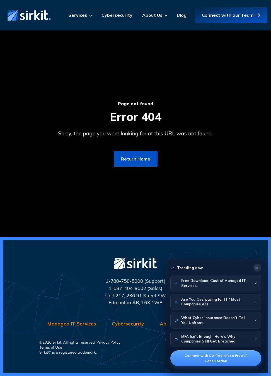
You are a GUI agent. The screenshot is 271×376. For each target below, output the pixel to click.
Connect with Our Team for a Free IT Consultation (216, 358)
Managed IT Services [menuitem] (71, 324)
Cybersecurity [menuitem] (128, 324)
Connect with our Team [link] (231, 15)
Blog (182, 15)
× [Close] (257, 267)
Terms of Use (50, 347)
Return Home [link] (135, 159)
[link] (28, 15)
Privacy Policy (108, 342)
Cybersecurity (116, 15)
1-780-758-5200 (124, 281)
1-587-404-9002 (127, 288)
